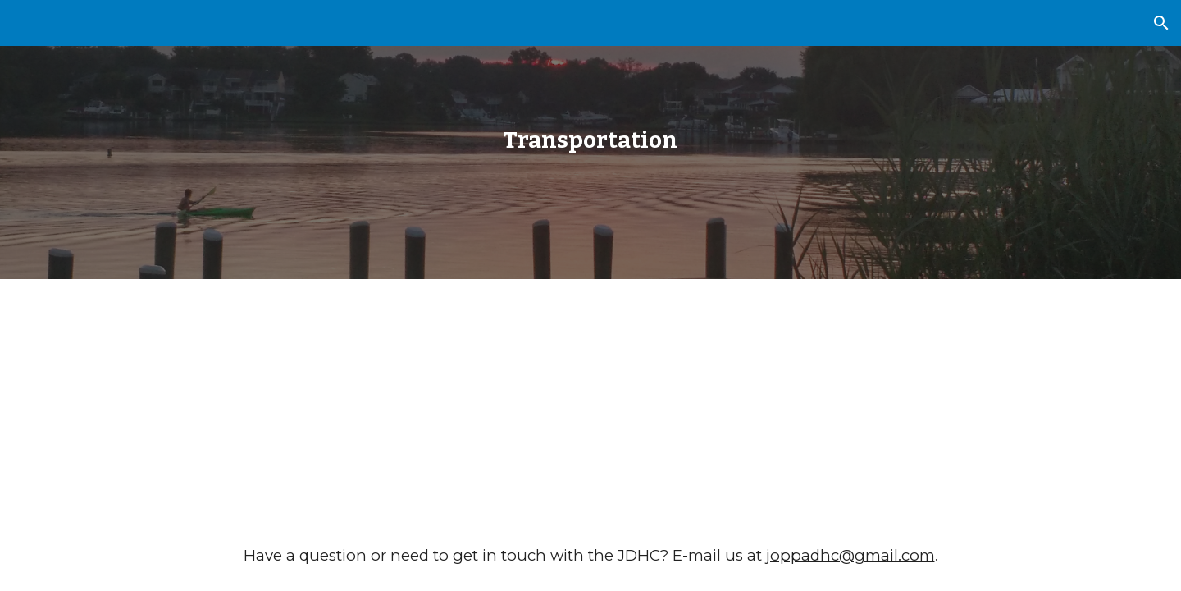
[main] (590, 140)
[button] (1161, 23)
